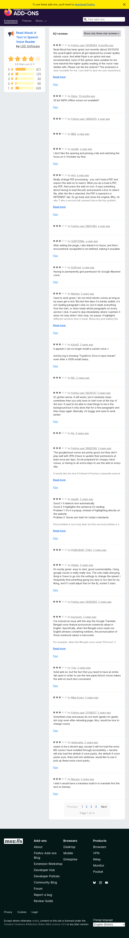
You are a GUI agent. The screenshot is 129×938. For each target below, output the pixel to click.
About (38, 847)
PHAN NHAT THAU (81, 550)
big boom (76, 616)
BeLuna (75, 779)
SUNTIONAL (77, 241)
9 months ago (106, 45)
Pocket (98, 871)
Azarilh (75, 499)
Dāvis (74, 96)
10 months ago (87, 96)
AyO (73, 175)
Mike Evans (77, 697)
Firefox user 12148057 (83, 712)
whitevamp (77, 742)
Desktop (69, 847)
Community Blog (45, 882)
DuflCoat (76, 267)
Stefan (75, 565)
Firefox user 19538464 (84, 45)
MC (73, 377)
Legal (35, 912)
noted (35, 920)
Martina (75, 293)
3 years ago (87, 779)
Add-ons (40, 840)
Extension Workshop (48, 864)
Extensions (11, 20)
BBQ (73, 133)
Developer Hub (44, 870)
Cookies (22, 912)
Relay (97, 859)
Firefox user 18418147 (83, 392)
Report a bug (43, 895)
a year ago (104, 118)
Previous (72, 806)
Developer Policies (47, 876)
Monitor (98, 865)
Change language (103, 919)
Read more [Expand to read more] (59, 76)
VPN (96, 853)
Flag (55, 84)
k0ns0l (75, 344)
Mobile (68, 853)
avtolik (75, 149)
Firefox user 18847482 (84, 226)
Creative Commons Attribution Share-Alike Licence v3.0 (35, 924)
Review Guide (43, 901)
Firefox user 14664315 (84, 118)
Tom (73, 667)
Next (104, 806)
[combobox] (104, 19)
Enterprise (70, 859)
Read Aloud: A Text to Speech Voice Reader (27, 37)
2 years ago (87, 293)
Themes (27, 20)
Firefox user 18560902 (84, 601)
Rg (72, 433)
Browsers (99, 847)
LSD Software (30, 46)
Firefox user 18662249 (84, 448)
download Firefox (85, 4)
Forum (38, 888)
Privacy (8, 912)
